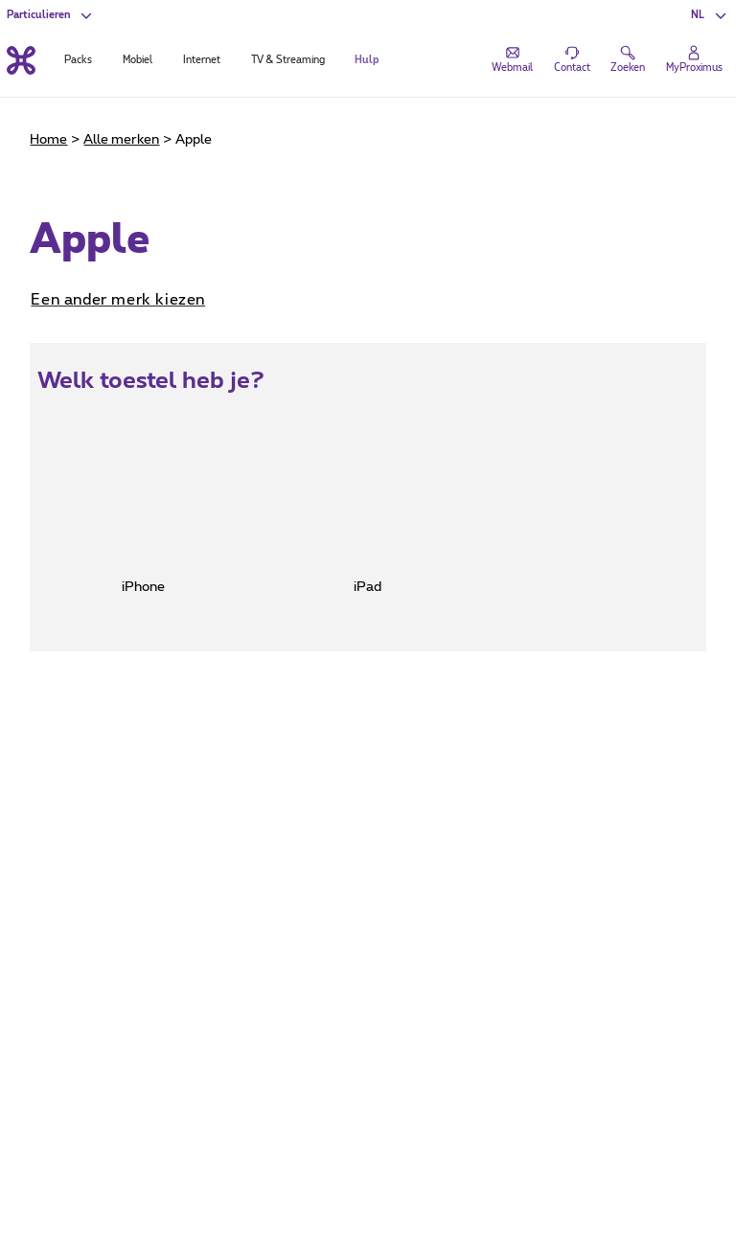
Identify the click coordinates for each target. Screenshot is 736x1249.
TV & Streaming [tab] (288, 60)
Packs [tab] (78, 60)
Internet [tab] (201, 60)
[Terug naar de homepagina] (21, 60)
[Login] (694, 60)
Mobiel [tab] (137, 60)
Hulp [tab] (367, 60)
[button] (709, 15)
